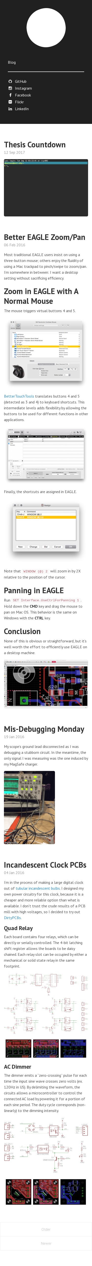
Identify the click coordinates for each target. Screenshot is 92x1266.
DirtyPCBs (12, 917)
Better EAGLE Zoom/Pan (44, 237)
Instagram (20, 88)
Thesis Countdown (35, 144)
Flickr (16, 101)
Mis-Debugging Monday (44, 729)
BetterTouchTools (19, 396)
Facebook (19, 95)
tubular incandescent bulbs (38, 888)
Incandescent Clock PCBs (45, 865)
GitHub (17, 81)
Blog (12, 62)
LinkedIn (18, 108)
